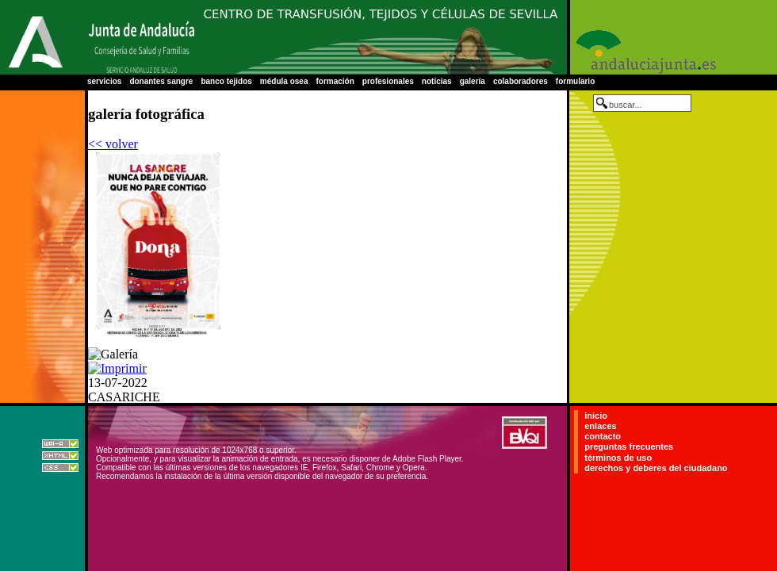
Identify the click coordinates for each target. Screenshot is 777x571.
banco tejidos (226, 81)
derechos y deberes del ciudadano (655, 468)
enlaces (600, 426)
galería (472, 81)
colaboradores (520, 81)
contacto (602, 436)
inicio (595, 415)
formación (335, 81)
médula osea (284, 81)
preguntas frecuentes (628, 447)
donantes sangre (161, 81)
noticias (437, 81)
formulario (575, 81)
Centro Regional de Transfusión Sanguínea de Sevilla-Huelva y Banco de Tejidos (380, 37)
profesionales (388, 81)
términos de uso (618, 457)
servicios (104, 81)
